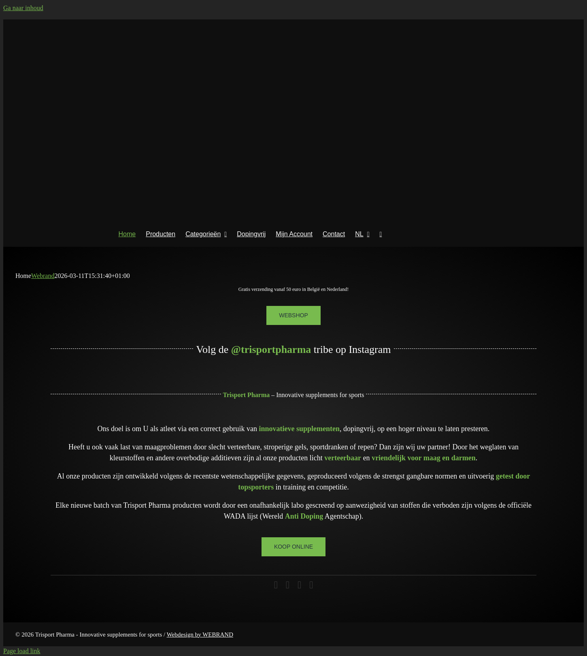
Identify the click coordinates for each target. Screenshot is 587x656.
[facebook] (276, 585)
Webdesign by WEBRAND (200, 634)
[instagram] (287, 585)
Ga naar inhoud (23, 7)
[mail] (299, 585)
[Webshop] (293, 315)
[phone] (311, 585)
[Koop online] (293, 546)
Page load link (21, 650)
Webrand (42, 275)
